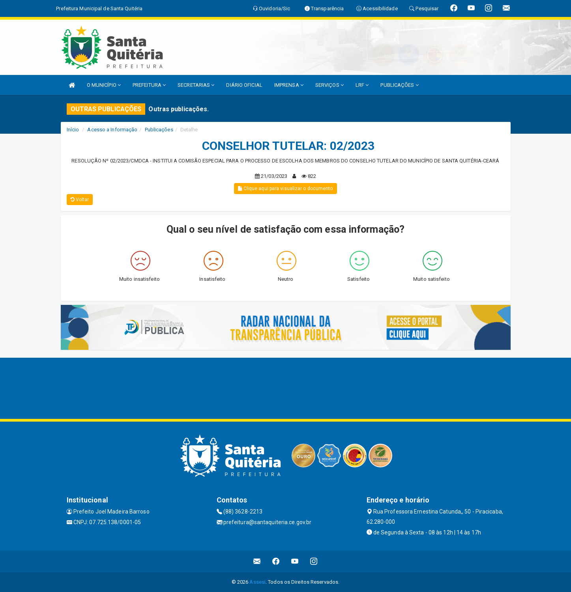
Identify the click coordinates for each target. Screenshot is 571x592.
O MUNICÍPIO (104, 85)
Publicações (159, 130)
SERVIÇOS (329, 85)
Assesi (257, 582)
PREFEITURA (149, 85)
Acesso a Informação (112, 130)
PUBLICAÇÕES (399, 85)
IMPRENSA (288, 85)
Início (73, 130)
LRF (362, 85)
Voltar (80, 199)
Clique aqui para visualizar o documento (285, 188)
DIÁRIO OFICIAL (244, 85)
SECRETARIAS (196, 85)
